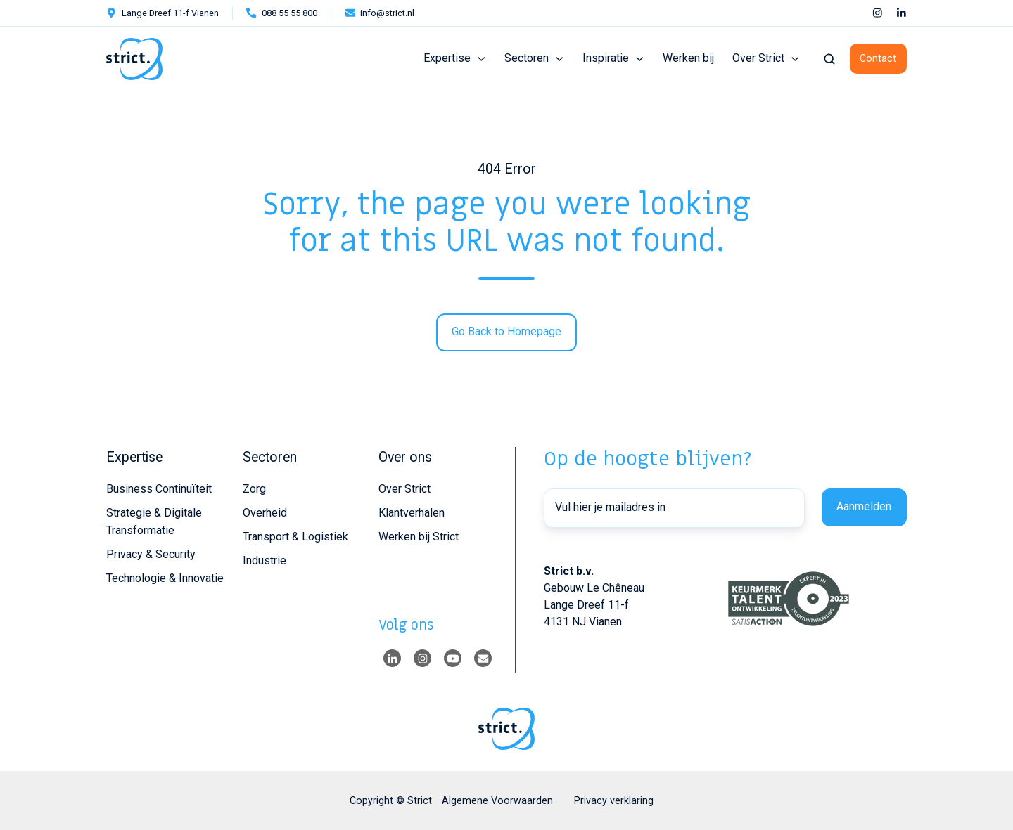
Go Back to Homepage (506, 331)
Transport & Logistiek (295, 536)
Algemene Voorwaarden (497, 800)
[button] (829, 59)
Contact (878, 58)
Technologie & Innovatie (165, 578)
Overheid (265, 512)
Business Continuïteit (159, 488)
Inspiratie (605, 58)
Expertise (447, 58)
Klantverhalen (411, 512)
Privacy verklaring (614, 800)
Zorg (254, 488)
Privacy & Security (151, 554)
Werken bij (688, 58)
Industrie (264, 560)
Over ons (405, 457)
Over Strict (758, 58)
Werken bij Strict (418, 536)
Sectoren (526, 58)
